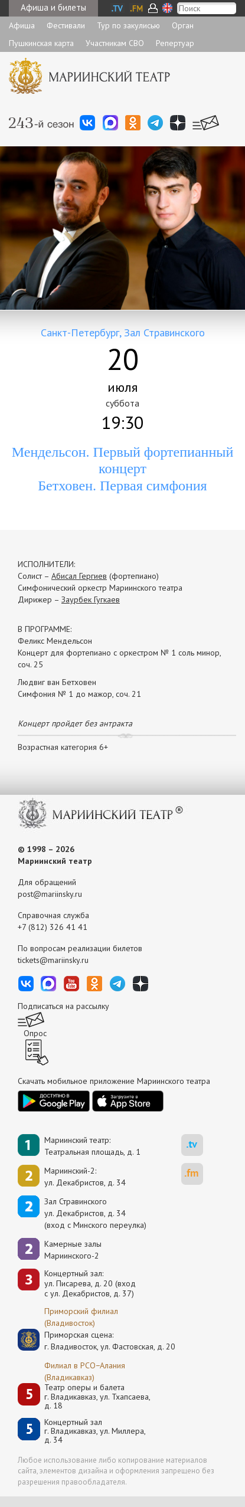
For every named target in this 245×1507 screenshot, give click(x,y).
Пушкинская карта (41, 43)
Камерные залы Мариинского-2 (73, 1250)
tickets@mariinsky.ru (53, 960)
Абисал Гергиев (79, 576)
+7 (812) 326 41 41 (52, 927)
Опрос (35, 1033)
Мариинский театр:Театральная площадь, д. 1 (92, 1146)
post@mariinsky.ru (50, 894)
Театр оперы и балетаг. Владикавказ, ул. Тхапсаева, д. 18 (97, 1396)
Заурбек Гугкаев (90, 599)
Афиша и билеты (53, 7)
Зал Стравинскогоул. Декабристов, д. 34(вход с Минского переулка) (95, 1213)
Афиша (22, 25)
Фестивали (66, 25)
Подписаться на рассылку (63, 1006)
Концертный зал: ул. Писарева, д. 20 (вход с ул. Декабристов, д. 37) (90, 1283)
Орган (183, 25)
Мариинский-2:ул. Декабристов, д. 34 (85, 1176)
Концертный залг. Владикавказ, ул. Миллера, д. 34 (95, 1431)
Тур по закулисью (128, 25)
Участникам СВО (115, 43)
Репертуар (175, 43)
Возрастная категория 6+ (63, 747)
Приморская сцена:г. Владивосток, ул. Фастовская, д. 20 (97, 1340)
